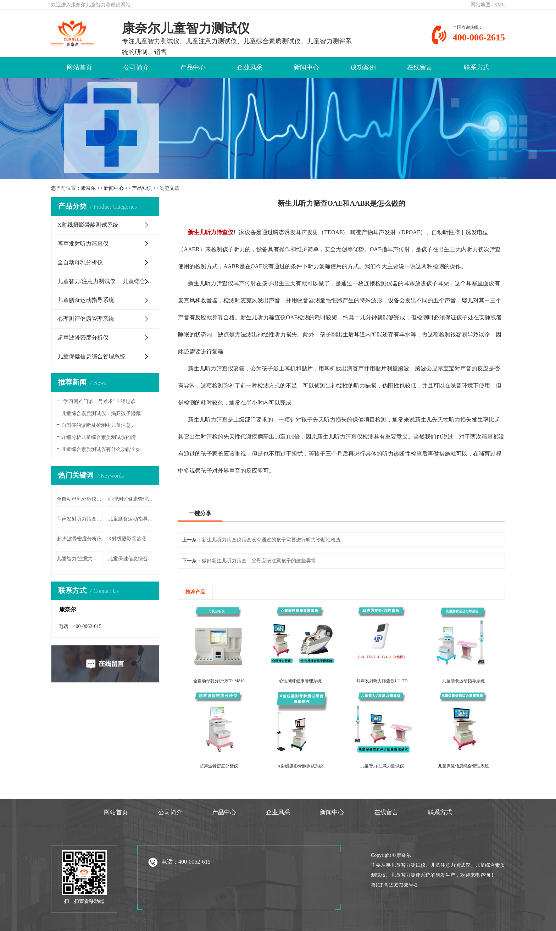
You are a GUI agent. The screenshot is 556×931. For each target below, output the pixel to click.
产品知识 (142, 188)
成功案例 (363, 67)
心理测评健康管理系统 (85, 319)
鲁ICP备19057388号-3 (394, 885)
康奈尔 (88, 188)
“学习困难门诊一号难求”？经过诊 (98, 401)
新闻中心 (306, 67)
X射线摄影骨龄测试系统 (87, 225)
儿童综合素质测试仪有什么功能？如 (101, 449)
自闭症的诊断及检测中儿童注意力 (98, 425)
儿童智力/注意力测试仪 (80, 558)
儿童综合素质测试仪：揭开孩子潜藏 (101, 413)
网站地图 (480, 4)
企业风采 (249, 67)
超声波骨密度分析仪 (83, 338)
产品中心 (193, 67)
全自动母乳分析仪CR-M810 (80, 499)
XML (499, 4)
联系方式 (476, 67)
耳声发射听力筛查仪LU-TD (80, 519)
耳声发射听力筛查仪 (83, 244)
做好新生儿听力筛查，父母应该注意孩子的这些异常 (259, 560)
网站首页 (79, 67)
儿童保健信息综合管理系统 (91, 356)
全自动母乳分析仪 (80, 262)
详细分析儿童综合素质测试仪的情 (98, 437)
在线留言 (420, 67)
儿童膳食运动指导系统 (85, 300)
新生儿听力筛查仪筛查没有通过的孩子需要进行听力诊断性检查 (271, 539)
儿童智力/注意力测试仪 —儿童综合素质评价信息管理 (108, 281)
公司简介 (136, 67)
